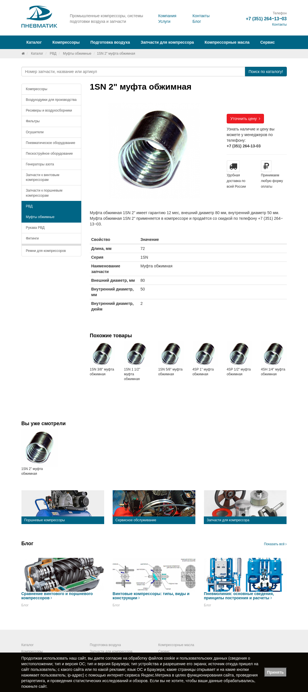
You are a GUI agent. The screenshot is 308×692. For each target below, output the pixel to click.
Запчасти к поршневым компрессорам (44, 192)
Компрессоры (36, 89)
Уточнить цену (245, 118)
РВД (53, 54)
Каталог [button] (34, 42)
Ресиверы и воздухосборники (49, 110)
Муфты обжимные (77, 54)
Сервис (267, 42)
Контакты (201, 16)
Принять (275, 672)
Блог (197, 21)
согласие (114, 658)
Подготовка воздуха (105, 645)
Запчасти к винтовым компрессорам (42, 177)
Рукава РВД (35, 228)
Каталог (37, 54)
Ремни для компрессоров (46, 251)
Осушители (35, 132)
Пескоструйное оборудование (49, 154)
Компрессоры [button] (66, 42)
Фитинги (32, 238)
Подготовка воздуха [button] (110, 42)
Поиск (265, 71)
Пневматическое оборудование (50, 143)
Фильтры (33, 121)
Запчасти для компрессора (167, 42)
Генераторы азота (40, 164)
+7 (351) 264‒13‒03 (266, 18)
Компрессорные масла (227, 42)
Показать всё (275, 544)
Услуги (164, 21)
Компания (167, 16)
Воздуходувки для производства (51, 100)
